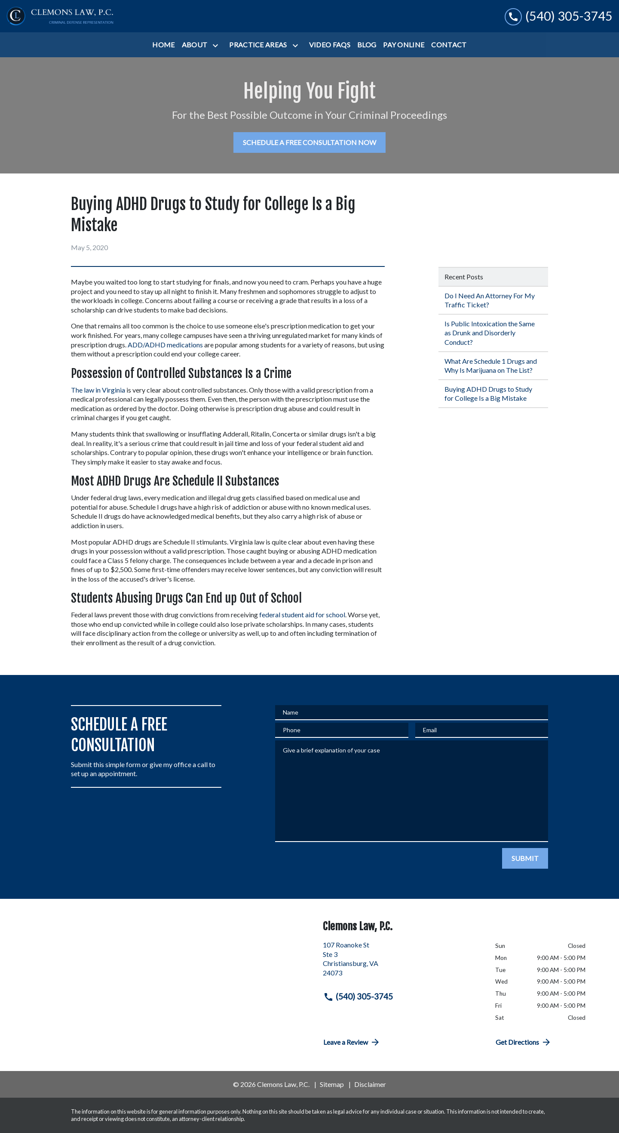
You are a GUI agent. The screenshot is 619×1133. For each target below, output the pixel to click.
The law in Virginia (98, 390)
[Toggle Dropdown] (217, 45)
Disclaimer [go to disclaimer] (370, 1084)
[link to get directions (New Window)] (402, 962)
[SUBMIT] (525, 858)
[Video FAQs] (330, 45)
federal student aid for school (302, 614)
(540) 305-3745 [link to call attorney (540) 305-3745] (358, 996)
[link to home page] (60, 16)
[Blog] (367, 45)
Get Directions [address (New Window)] (524, 1042)
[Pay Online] (404, 45)
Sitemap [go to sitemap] (332, 1084)
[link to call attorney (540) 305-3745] (559, 16)
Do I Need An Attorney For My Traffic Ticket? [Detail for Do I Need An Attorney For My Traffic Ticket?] (489, 300)
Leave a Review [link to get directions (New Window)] (351, 1042)
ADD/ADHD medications (165, 345)
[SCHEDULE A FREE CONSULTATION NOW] (309, 142)
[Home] (163, 45)
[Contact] (449, 45)
